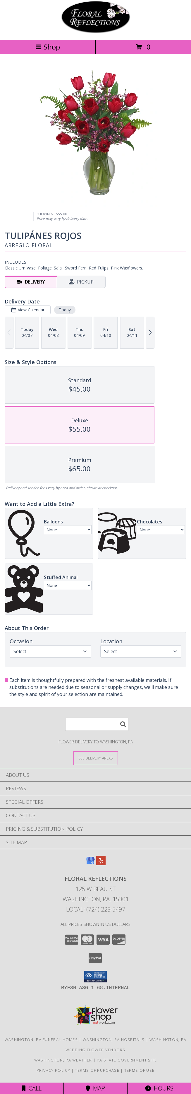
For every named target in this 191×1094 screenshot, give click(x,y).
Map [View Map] (95, 1088)
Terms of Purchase (97, 1070)
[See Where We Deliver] (95, 758)
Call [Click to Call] (32, 1088)
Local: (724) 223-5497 (95, 909)
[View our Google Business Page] (90, 863)
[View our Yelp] (101, 863)
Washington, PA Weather (63, 1060)
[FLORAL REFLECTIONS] (96, 31)
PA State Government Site (127, 1060)
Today (65, 310)
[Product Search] (96, 724)
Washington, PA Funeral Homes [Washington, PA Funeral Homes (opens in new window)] (41, 1039)
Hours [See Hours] (159, 1088)
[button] (95, 976)
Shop (47, 47)
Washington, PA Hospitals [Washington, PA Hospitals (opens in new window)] (113, 1039)
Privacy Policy (53, 1070)
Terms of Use (139, 1070)
